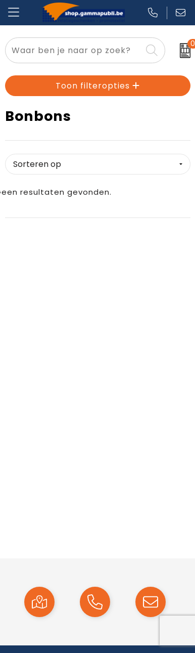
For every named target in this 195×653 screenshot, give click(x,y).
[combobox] (73, 50)
